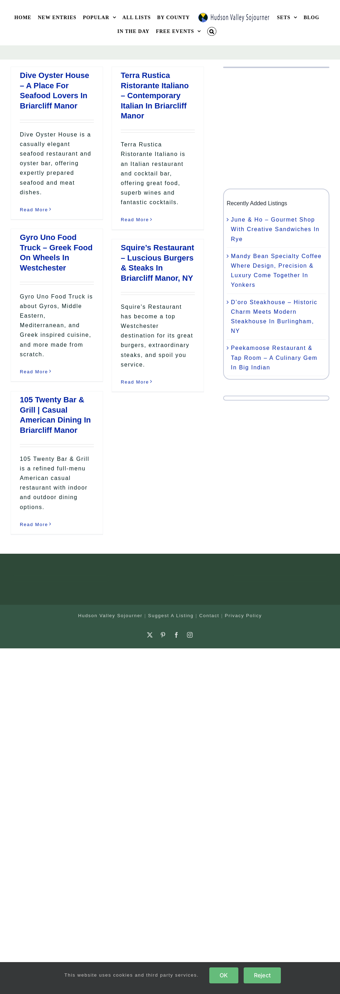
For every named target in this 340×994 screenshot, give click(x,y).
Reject (262, 975)
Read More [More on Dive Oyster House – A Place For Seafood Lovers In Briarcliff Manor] (34, 209)
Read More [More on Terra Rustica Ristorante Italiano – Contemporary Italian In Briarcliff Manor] (135, 219)
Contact (209, 615)
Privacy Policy (243, 615)
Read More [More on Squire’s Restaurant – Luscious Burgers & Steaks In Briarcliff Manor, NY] (135, 382)
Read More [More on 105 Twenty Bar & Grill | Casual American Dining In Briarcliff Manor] (34, 524)
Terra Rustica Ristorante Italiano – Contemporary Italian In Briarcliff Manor (155, 95)
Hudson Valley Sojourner (110, 615)
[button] (211, 31)
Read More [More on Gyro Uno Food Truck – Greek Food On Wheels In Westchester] (34, 371)
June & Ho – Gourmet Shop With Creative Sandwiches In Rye (275, 229)
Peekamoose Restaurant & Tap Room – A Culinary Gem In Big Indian (274, 357)
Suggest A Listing (171, 615)
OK (224, 975)
